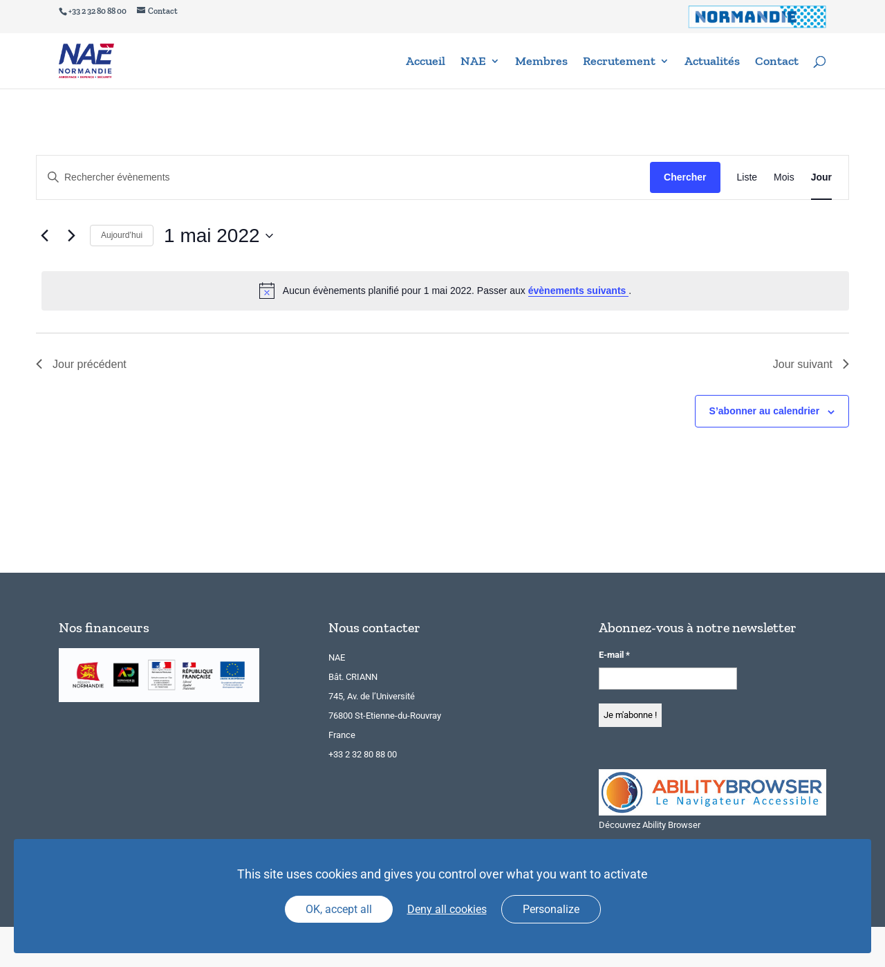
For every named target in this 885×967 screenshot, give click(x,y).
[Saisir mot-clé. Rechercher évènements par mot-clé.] (343, 177)
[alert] (445, 290)
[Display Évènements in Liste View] (747, 177)
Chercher (685, 177)
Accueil (425, 62)
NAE (473, 62)
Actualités (712, 62)
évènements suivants (578, 290)
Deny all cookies (447, 909)
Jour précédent (81, 364)
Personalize (551, 909)
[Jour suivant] (71, 236)
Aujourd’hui (121, 235)
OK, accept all (339, 909)
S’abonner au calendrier (764, 410)
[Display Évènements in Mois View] (784, 177)
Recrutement (619, 62)
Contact (777, 62)
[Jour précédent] (44, 236)
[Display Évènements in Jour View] (821, 177)
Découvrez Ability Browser (649, 825)
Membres (541, 62)
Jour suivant (811, 364)
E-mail (614, 655)
